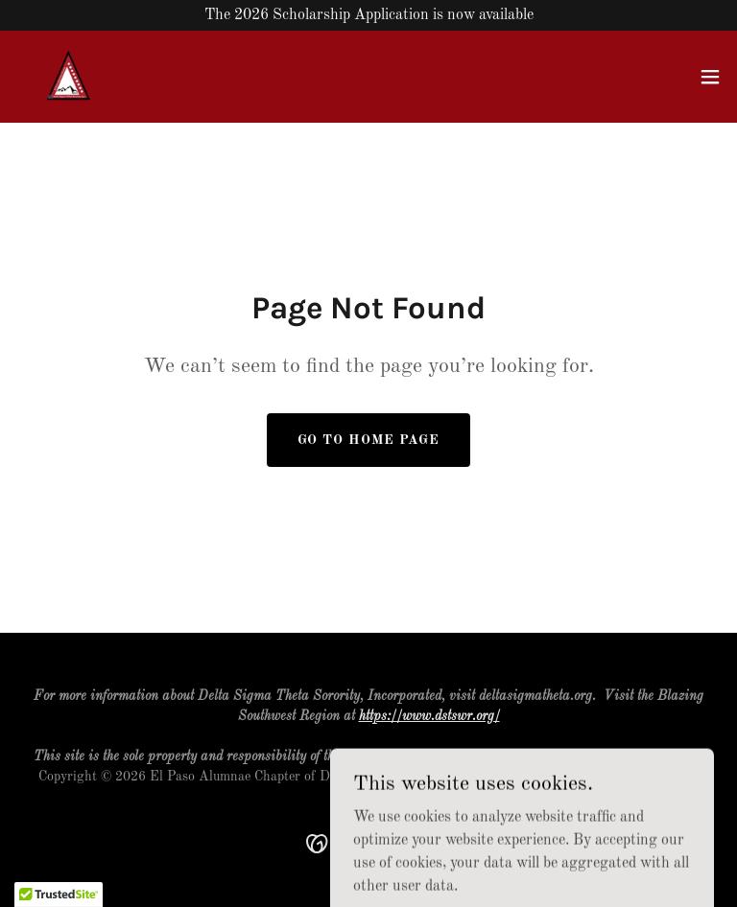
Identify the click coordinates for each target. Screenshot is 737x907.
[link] (69, 76)
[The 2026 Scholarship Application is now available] (368, 15)
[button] (710, 77)
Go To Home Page (368, 440)
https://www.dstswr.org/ (429, 716)
